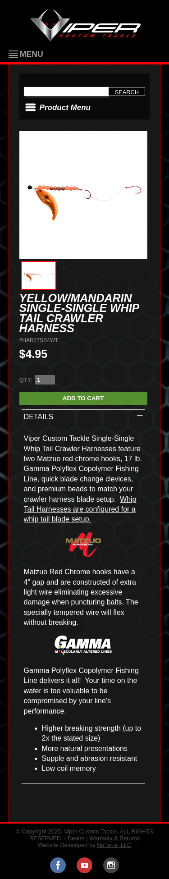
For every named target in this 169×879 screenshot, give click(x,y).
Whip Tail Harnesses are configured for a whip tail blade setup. (80, 509)
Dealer (76, 838)
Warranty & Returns (114, 838)
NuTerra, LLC (114, 845)
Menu (31, 54)
